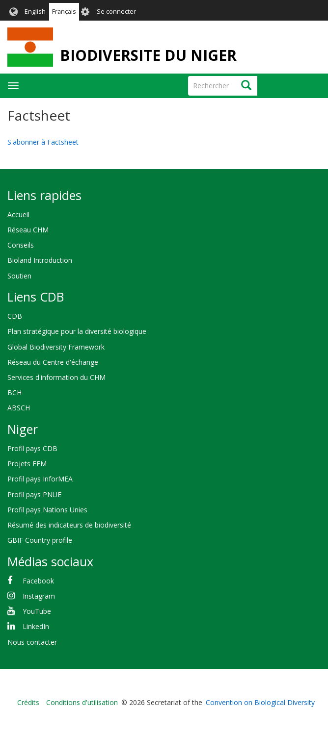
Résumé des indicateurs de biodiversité (69, 525)
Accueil (18, 214)
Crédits (28, 702)
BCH (14, 392)
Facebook (38, 580)
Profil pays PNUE (34, 494)
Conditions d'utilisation (82, 702)
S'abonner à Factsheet (43, 142)
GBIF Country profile (39, 540)
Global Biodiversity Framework (56, 347)
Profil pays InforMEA (40, 478)
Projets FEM (27, 463)
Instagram (39, 596)
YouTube (37, 611)
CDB (14, 316)
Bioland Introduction (39, 260)
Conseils (20, 245)
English (35, 11)
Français (64, 11)
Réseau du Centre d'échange (52, 362)
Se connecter (116, 11)
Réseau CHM (28, 229)
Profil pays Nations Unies (47, 509)
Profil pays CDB (32, 448)
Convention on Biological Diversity (260, 702)
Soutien (19, 275)
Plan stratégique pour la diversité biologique (76, 331)
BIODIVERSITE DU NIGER (148, 55)
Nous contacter (32, 642)
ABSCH (18, 407)
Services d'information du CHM (56, 377)
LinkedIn (36, 626)
